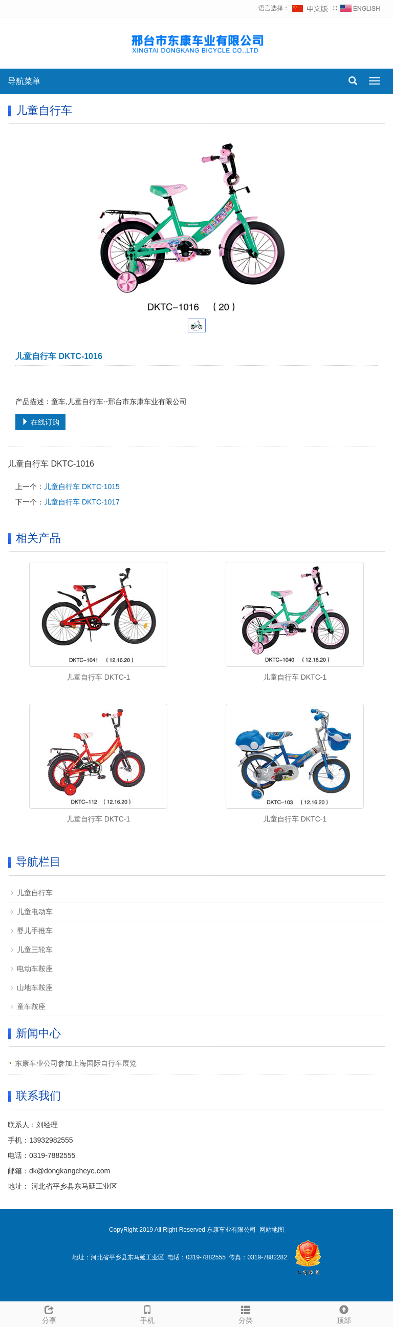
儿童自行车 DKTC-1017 (82, 502)
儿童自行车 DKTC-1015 (82, 486)
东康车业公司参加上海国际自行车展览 (76, 1063)
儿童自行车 (35, 893)
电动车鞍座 (35, 968)
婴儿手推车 (35, 930)
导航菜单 (24, 81)
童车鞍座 (31, 1006)
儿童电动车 (35, 912)
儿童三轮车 (35, 949)
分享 (49, 1313)
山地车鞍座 (35, 987)
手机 (147, 1313)
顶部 (344, 1313)
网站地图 (271, 1229)
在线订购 (40, 422)
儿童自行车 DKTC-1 (98, 677)
